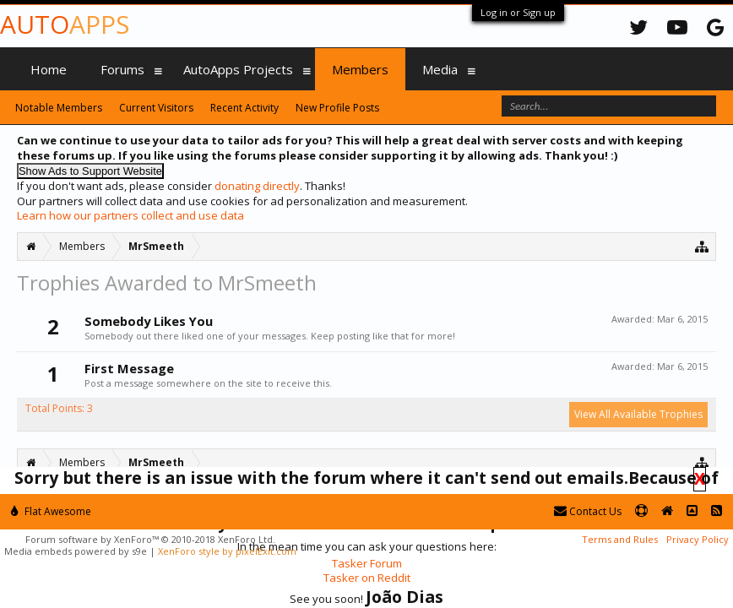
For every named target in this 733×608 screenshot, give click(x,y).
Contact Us (588, 511)
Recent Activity (244, 107)
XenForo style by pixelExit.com (227, 551)
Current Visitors (156, 107)
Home (48, 69)
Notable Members (58, 107)
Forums (122, 69)
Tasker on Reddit (366, 577)
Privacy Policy (697, 539)
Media (440, 69)
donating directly (257, 185)
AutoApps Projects (238, 69)
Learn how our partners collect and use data (130, 215)
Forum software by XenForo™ (150, 539)
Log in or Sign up (518, 12)
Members (360, 69)
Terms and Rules (620, 539)
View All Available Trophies (638, 414)
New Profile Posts (337, 107)
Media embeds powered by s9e (75, 551)
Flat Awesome (51, 511)
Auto (64, 24)
